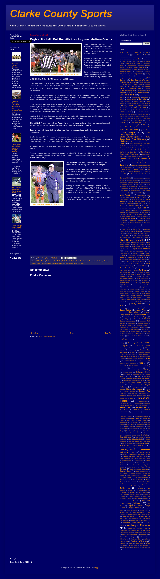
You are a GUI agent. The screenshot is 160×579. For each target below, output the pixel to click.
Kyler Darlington (137, 295)
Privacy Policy (142, 395)
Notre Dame (126, 374)
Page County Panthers (134, 382)
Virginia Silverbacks (131, 510)
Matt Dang (144, 327)
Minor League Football (135, 343)
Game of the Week (127, 218)
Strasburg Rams (125, 471)
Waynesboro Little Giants (142, 532)
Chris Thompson (136, 122)
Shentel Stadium (145, 452)
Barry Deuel (138, 71)
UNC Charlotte (124, 494)
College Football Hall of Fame (139, 173)
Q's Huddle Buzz (142, 401)
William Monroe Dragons (128, 537)
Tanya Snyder (127, 477)
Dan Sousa (139, 184)
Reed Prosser (124, 409)
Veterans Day (124, 501)
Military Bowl (143, 338)
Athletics (141, 65)
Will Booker (144, 534)
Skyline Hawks (138, 460)
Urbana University (134, 496)
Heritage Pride (125, 235)
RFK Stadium (146, 412)
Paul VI (141, 385)
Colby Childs (138, 169)
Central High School (142, 112)
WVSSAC (122, 543)
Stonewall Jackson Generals (139, 469)
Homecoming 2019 (141, 251)
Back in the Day (143, 69)
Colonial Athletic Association (128, 176)
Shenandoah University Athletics (135, 449)
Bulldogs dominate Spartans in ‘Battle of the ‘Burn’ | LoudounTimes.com (17, 106)
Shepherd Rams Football (129, 454)
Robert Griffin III (143, 420)
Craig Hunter (144, 180)
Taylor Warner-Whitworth (141, 477)
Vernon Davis (137, 498)
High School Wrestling (141, 249)
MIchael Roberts (143, 336)
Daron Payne (144, 186)
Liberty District (137, 304)
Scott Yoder (144, 435)
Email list (130, 203)
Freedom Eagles (125, 214)
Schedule (145, 433)
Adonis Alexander (125, 55)
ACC (147, 52)
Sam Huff (142, 428)
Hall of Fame (137, 229)
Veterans (146, 498)
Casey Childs (127, 105)
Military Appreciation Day (127, 338)
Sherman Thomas (142, 456)
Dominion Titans (138, 193)
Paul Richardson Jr (132, 385)
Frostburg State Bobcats (127, 216)
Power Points (144, 393)
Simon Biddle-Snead (144, 458)
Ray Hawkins (143, 405)
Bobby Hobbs (141, 78)
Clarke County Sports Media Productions (135, 157)
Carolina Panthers (125, 101)
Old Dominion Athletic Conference (138, 378)
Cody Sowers (126, 169)
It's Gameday (123, 259)
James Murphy (142, 266)
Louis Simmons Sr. (130, 317)
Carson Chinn (138, 101)
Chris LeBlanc (138, 120)
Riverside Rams (124, 418)
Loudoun (122, 308)
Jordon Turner (145, 282)
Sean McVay (139, 437)
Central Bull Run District (140, 110)
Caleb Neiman (136, 97)
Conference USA (138, 178)
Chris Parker (57, 261)
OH (139, 376)
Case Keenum (145, 103)
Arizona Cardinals (131, 65)
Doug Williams (140, 195)
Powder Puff (133, 393)
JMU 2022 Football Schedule (15, 65)
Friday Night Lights (140, 214)
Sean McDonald (125, 437)
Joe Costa (145, 276)
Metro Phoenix (140, 333)
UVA (129, 498)
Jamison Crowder (143, 268)
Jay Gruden (143, 270)
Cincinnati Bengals (133, 125)
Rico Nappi (144, 414)
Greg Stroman (130, 227)
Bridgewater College (135, 88)
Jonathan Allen (124, 282)
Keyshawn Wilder (139, 291)
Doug (146, 193)
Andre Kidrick (126, 61)
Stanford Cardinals (134, 465)
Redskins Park (126, 407)
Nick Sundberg (146, 366)
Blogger (96, 568)
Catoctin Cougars (125, 107)
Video (82, 263)
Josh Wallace (136, 285)
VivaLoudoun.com (129, 516)
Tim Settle (134, 486)
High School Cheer (125, 237)
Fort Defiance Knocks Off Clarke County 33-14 (16, 190)
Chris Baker (137, 118)
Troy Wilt (147, 490)
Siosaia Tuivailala (126, 460)
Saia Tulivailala (140, 426)
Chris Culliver (146, 118)
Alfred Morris (129, 59)
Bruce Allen (141, 90)
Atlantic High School (125, 69)
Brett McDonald (132, 86)
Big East (130, 76)
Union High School (135, 494)
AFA (146, 55)
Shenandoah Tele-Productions (132, 445)
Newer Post (34, 333)
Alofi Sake (138, 59)
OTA (142, 380)
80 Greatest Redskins (126, 52)
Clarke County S (143, 135)
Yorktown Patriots (145, 545)
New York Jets (141, 360)
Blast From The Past (140, 76)
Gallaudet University (142, 216)
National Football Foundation (128, 356)
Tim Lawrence (124, 486)
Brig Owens (147, 88)
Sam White (129, 430)
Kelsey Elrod (123, 289)
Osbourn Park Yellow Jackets (131, 380)
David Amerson (124, 190)
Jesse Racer (140, 274)
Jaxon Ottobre (133, 270)
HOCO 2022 (128, 251)
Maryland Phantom (143, 323)
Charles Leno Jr (124, 116)
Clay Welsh (137, 167)
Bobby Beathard (130, 78)
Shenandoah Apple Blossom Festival (139, 441)
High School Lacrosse (138, 242)
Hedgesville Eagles (131, 233)
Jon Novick (145, 280)
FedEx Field (141, 208)
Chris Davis (49, 261)
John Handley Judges (142, 278)
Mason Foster (135, 327)
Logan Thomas (144, 306)
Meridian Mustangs (127, 333)
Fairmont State (146, 205)
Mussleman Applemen (144, 352)
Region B (135, 409)
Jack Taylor (127, 261)
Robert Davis (135, 418)
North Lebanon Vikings (136, 368)
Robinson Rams (134, 422)
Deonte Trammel (145, 190)
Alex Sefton (142, 57)
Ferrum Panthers (125, 210)
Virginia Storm (144, 510)
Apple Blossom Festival (133, 63)
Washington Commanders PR (140, 520)
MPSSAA (132, 352)
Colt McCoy (143, 176)
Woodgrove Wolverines (138, 541)
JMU (129, 276)
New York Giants (129, 360)
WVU (130, 543)
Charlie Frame (134, 116)
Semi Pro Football (135, 439)
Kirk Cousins (135, 293)
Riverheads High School (141, 416)
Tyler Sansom (143, 492)
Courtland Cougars (132, 180)
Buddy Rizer (131, 92)
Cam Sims (145, 97)
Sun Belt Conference (134, 473)
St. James (123, 465)
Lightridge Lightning (132, 306)
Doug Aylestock (126, 195)
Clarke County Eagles (68, 261)
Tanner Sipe (146, 475)
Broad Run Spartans (128, 90)
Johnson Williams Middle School (129, 280)
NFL (141, 363)
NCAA (147, 358)
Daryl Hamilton (124, 188)
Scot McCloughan (125, 435)
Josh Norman (126, 285)
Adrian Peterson (137, 55)
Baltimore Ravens (125, 71)
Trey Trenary (139, 490)
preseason (123, 395)
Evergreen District (133, 205)
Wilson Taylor (124, 539)
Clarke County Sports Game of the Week (88, 261)
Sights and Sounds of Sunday (128, 458)
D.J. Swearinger (134, 182)
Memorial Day (146, 331)
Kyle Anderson (145, 293)
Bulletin (142, 95)
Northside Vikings (127, 372)
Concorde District (125, 178)
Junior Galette (126, 287)
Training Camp (125, 488)
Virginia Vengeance (138, 512)
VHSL (78, 263)
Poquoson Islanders (129, 391)
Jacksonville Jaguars (138, 261)
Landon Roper (130, 299)
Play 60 (148, 389)
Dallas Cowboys (145, 182)
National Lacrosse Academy (134, 358)
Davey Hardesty (143, 188)
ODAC (130, 376)
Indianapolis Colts (134, 255)
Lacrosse (128, 297)
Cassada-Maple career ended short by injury (17, 227)
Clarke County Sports (61, 13)
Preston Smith (132, 395)
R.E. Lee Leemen (137, 403)
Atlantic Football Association (137, 67)
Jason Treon (123, 270)
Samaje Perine (138, 430)
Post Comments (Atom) (47, 336)
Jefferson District (138, 272)
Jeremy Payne (130, 274)
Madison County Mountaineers (55, 263)
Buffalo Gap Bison (142, 92)
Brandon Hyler (126, 84)
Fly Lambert (136, 210)
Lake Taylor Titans (138, 297)
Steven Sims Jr (132, 467)
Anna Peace (136, 61)
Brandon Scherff (138, 84)
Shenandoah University (127, 448)
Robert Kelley (123, 422)
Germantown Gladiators (136, 220)
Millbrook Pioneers (126, 340)
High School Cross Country (140, 237)
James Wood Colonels (127, 268)
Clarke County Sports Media (134, 156)
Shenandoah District (127, 443)
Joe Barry (137, 276)
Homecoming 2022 (125, 253)
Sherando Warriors (128, 456)
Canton (122, 99)
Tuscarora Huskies (128, 492)
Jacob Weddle (138, 264)
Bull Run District (40, 261)
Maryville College (142, 325)
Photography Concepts (134, 389)
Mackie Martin (136, 319)
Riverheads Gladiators (126, 416)
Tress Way (131, 490)
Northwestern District (143, 372)
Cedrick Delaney (125, 110)
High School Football (131, 240)
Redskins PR (141, 407)
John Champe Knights (127, 278)
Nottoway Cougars (138, 374)
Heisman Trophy (143, 233)
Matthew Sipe (124, 331)
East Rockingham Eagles (136, 201)
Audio (135, 69)
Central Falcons (125, 112)
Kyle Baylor (126, 295)
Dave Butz (133, 188)
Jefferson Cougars (125, 272)
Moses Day (132, 350)
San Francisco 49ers (134, 433)
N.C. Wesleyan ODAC (128, 354)
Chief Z (122, 118)
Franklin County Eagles (132, 212)
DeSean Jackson (126, 193)
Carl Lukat (142, 99)
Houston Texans (138, 253)
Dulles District (140, 197)
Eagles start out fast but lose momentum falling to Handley (17, 148)
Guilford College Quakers (143, 227)
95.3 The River (139, 52)
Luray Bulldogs (124, 319)
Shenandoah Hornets (141, 443)
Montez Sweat (138, 348)
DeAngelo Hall (135, 190)
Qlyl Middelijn (124, 403)
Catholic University (143, 105)
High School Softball (138, 244)
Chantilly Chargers (143, 114)
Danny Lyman (133, 186)
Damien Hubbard (127, 184)
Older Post (108, 333)
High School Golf (125, 242)
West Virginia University (129, 534)
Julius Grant (146, 285)
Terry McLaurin (132, 481)
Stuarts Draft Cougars (142, 471)
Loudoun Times (141, 310)
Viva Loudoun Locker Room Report (139, 514)
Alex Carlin (133, 57)
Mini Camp (139, 340)
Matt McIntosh (124, 329)
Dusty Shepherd (137, 199)
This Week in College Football (140, 484)
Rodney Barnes (130, 424)
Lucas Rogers (143, 317)
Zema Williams (145, 547)
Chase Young (144, 116)
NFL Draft (123, 366)
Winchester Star (135, 539)
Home (72, 333)
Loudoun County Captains (134, 308)
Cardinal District (131, 99)
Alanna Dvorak (124, 57)
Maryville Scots (124, 327)
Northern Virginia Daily (143, 370)
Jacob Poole (129, 264)
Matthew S (145, 329)
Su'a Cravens (123, 473)
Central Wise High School (127, 114)
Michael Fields (131, 336)
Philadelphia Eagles (137, 387)
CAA (128, 97)
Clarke (145, 125)
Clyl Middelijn (146, 167)
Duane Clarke (129, 197)
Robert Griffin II (131, 420)
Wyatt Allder (139, 543)
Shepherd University (144, 454)
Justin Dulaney (136, 287)
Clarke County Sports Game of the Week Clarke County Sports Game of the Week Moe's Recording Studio (135, 146)
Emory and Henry (140, 203)
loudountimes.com (142, 314)
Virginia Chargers (135, 508)
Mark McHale (131, 323)
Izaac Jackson (142, 259)
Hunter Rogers (40, 263)
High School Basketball (141, 235)
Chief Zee (129, 118)
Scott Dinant (135, 435)
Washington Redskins (138, 525)
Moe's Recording (139, 345)
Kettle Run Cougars (126, 291)
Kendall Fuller (134, 289)
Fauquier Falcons (127, 208)
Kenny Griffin (144, 289)
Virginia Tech (124, 512)
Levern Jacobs (124, 304)
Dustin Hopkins (124, 199)
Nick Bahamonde (70, 263)
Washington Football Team (131, 522)
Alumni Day (147, 59)
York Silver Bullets (132, 545)
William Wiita (144, 537)
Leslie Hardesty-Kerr (142, 301)
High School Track (138, 246)
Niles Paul (125, 368)
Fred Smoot (145, 212)
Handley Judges (135, 231)
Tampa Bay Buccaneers (133, 475)
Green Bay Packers (134, 225)
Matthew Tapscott (135, 331)
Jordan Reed (135, 282)
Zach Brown (125, 547)
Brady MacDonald (145, 82)
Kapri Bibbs (145, 287)
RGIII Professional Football (130, 414)
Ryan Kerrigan (129, 426)
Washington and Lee (134, 518)
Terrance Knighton (138, 479)
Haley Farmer (126, 229)
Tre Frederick (139, 488)
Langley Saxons (140, 299)
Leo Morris (130, 301)
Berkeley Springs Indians (134, 74)
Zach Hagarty (135, 547)
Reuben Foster (136, 412)
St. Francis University (142, 462)
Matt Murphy (135, 329)
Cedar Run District (139, 108)
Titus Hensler (144, 486)
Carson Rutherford (132, 103)
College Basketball (134, 171)
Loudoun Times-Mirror (129, 312)
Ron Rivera (140, 424)
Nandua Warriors (143, 354)
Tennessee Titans (125, 479)
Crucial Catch (123, 182)
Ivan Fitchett (132, 259)
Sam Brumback (133, 428)
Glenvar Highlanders (135, 222)
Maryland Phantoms (126, 325)
